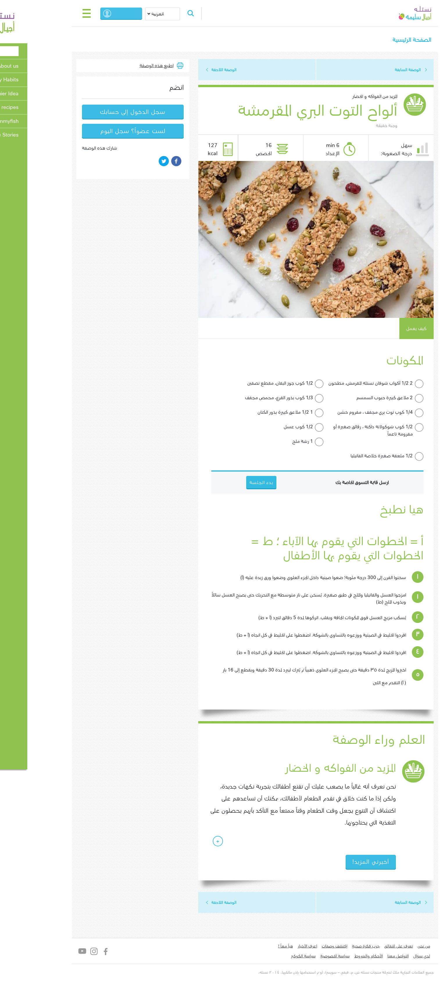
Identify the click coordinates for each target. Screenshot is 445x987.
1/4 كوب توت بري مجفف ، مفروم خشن (342, 412)
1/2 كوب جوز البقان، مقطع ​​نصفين (248, 383)
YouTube (50, 952)
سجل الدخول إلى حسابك (100, 112)
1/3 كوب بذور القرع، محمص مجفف (247, 398)
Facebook (74, 952)
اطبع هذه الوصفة (124, 65)
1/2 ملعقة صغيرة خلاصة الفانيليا (349, 456)
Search (161, 13)
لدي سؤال (389, 957)
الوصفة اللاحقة (191, 70)
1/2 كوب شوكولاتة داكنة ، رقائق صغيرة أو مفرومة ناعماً (340, 431)
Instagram (62, 952)
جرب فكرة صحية (333, 947)
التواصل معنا (365, 957)
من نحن (391, 947)
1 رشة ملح (270, 441)
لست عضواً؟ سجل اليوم (100, 131)
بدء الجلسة (95, 13)
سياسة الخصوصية (302, 957)
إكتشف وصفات (302, 947)
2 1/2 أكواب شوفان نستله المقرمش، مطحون (338, 383)
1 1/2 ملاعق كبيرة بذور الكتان (253, 412)
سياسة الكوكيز (271, 957)
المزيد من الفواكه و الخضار (342, 97)
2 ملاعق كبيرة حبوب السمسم (352, 398)
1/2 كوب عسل (266, 427)
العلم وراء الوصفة (346, 740)
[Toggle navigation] (55, 13)
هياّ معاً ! (253, 947)
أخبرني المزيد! (338, 863)
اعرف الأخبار (275, 947)
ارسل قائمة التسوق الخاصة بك (329, 483)
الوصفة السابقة (375, 70)
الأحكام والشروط (336, 957)
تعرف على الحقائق (366, 947)
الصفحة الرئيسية (379, 40)
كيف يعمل (384, 329)
